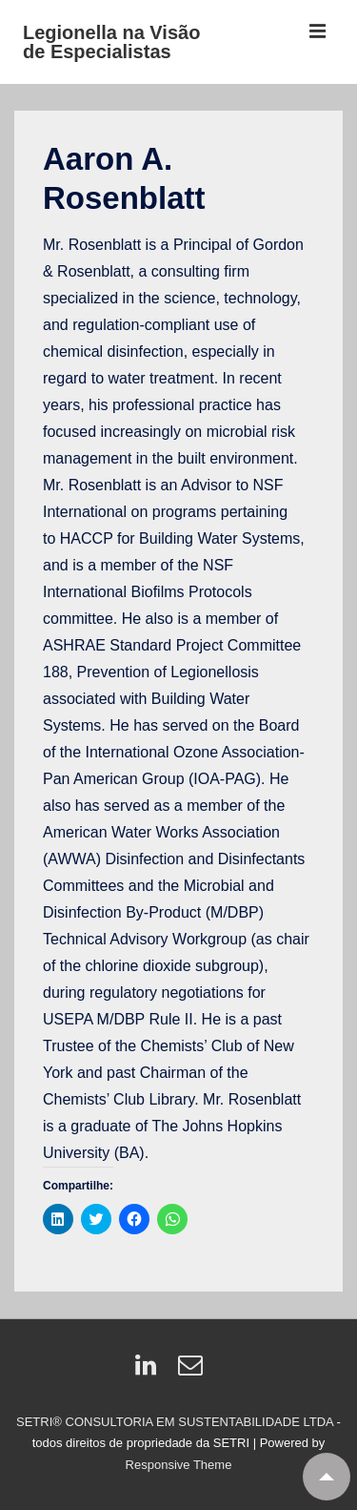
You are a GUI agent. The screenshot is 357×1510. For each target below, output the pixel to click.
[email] (193, 1371)
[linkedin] (150, 1371)
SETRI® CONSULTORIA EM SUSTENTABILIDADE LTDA (176, 1422)
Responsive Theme (179, 1465)
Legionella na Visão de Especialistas (111, 42)
